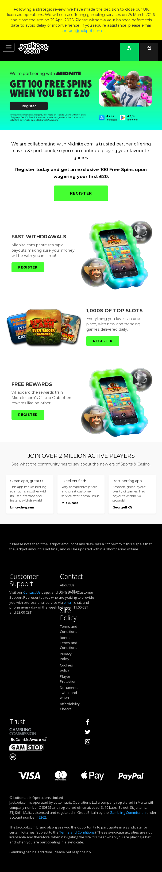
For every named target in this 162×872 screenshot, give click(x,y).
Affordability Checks (70, 706)
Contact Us (32, 592)
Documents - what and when (69, 692)
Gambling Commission (128, 812)
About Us (67, 585)
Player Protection (68, 679)
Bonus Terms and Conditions (68, 642)
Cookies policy (66, 668)
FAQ (63, 597)
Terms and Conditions (68, 629)
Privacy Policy (66, 656)
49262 (41, 817)
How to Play (69, 591)
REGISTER (81, 193)
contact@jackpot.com (81, 30)
